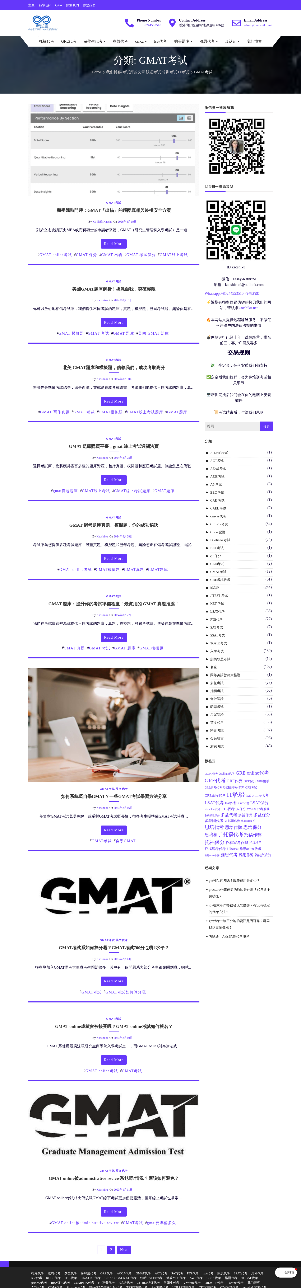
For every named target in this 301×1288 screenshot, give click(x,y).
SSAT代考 (240, 1273)
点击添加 (252, 293)
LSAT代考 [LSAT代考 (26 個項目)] (214, 802)
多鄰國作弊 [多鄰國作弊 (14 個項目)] (232, 821)
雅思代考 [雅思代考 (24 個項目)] (229, 854)
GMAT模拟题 (111, 412)
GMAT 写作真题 (55, 412)
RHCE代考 (53, 1278)
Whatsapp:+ (214, 293)
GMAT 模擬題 (71, 333)
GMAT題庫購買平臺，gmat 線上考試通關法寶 (114, 446)
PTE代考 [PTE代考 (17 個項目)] (228, 809)
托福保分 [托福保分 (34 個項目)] (215, 842)
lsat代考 (160, 41)
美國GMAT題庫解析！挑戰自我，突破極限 (114, 289)
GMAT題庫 (164, 491)
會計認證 (217, 699)
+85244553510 (151, 25)
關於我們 (72, 5)
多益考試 (217, 683)
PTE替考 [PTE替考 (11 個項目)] (251, 809)
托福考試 (217, 691)
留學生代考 (93, 41)
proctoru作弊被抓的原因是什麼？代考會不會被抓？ (239, 893)
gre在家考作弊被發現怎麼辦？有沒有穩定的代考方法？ (239, 908)
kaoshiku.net (248, 308)
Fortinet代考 (235, 1282)
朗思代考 (223, 1273)
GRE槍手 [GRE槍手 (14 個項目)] (263, 781)
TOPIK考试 (218, 643)
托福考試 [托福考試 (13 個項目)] (233, 849)
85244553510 (233, 293)
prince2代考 (39, 1282)
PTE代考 (216, 619)
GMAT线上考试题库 (145, 412)
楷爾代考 (231, 1278)
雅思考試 (217, 746)
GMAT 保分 (86, 255)
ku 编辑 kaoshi (102, 221)
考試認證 (217, 714)
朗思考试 (217, 707)
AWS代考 (196, 1278)
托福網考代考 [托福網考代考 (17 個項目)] (215, 849)
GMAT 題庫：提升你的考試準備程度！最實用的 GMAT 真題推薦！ (113, 603)
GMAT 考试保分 (141, 255)
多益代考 (120, 41)
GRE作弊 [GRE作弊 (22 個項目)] (235, 781)
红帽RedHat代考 (151, 1278)
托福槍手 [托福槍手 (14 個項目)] (255, 843)
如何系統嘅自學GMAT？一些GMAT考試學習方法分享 (114, 796)
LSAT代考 (217, 611)
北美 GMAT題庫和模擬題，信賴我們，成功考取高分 (114, 367)
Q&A (58, 5)
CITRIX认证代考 (148, 1282)
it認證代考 (126, 1282)
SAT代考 (177, 1273)
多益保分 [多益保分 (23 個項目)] (262, 815)
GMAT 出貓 (111, 255)
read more (114, 244)
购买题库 (181, 41)
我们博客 (254, 41)
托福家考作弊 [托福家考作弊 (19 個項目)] (237, 843)
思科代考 (257, 1273)
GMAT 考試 (98, 333)
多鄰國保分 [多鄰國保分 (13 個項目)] (248, 821)
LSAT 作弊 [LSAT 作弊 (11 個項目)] (243, 803)
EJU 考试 (217, 548)
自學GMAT (126, 841)
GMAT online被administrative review (85, 1223)
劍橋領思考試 (220, 659)
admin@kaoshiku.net (258, 25)
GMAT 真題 (74, 648)
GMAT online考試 (56, 255)
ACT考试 (217, 460)
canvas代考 (218, 516)
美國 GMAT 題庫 (153, 333)
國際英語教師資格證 (225, 675)
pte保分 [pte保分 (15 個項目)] (241, 809)
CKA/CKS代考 (91, 1278)
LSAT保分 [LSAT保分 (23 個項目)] (259, 802)
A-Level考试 (219, 453)
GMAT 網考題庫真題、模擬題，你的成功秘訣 (113, 525)
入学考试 (217, 651)
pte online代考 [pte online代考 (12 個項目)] (213, 809)
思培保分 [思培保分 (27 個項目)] (252, 827)
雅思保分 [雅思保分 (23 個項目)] (263, 854)
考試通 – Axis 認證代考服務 (229, 936)
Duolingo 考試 (220, 540)
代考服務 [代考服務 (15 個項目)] (263, 809)
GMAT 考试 (84, 412)
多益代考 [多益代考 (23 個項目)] (229, 815)
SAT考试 (216, 627)
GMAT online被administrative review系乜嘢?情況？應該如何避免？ (114, 1178)
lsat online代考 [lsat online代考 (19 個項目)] (257, 795)
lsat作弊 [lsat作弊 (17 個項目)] (231, 803)
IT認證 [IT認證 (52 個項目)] (236, 794)
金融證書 (217, 738)
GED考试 (217, 564)
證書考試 (217, 730)
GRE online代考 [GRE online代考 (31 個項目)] (252, 773)
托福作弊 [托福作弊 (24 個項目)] (253, 834)
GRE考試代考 (220, 580)
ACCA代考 (124, 1273)
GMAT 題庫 (123, 333)
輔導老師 (45, 5)
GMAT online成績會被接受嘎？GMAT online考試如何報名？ (114, 1026)
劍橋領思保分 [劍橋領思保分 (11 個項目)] (212, 815)
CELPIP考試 (219, 524)
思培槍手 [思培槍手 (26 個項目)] (213, 834)
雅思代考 (207, 41)
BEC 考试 (217, 492)
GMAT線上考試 (96, 491)
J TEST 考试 (219, 595)
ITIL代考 (71, 1278)
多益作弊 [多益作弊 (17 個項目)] (245, 815)
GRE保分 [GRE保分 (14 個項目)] (250, 781)
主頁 (31, 5)
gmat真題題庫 (65, 491)
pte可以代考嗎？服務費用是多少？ (234, 880)
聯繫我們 (89, 5)
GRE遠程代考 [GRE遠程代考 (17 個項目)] (215, 796)
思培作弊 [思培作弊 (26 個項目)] (233, 827)
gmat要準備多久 (161, 1223)
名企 (213, 667)
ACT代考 (161, 1273)
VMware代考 (192, 1282)
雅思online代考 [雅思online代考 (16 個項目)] (250, 849)
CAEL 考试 (218, 508)
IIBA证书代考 (60, 1282)
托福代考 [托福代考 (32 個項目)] (233, 834)
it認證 (214, 587)
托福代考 (46, 41)
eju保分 (215, 556)
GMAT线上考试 (174, 255)
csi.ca (139, 41)
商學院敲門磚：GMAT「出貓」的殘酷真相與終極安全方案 (114, 210)
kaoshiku (102, 300)
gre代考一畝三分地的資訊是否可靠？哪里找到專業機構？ (239, 924)
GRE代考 (68, 41)
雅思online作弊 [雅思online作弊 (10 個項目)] (212, 855)
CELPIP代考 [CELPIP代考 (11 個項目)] (211, 773)
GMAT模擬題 (108, 570)
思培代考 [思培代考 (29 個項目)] (214, 827)
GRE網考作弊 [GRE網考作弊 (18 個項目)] (234, 787)
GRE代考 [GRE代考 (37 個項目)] (215, 780)
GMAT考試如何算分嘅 (126, 992)
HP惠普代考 (106, 1282)
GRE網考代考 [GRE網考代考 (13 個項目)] (213, 787)
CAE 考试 (217, 500)
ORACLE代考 (214, 1282)
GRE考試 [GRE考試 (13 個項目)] (251, 787)
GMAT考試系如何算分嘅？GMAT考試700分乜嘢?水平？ (114, 947)
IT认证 (230, 41)
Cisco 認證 (217, 532)
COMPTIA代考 (84, 1282)
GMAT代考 (143, 1273)
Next (124, 1250)
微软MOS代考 (176, 1278)
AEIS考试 (217, 476)
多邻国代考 (88, 1273)
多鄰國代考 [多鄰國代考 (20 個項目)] (214, 821)
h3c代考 (36, 1278)
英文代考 (122, 788)
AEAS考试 (218, 468)
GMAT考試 (113, 202)
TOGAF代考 (249, 1278)
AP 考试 (216, 484)
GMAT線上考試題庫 (132, 491)
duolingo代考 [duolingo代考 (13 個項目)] (227, 773)
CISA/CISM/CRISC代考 (120, 1278)
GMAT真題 (134, 570)
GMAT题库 (177, 412)
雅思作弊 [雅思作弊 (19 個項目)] (246, 855)
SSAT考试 (217, 635)
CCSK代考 (214, 1278)
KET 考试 (217, 603)
